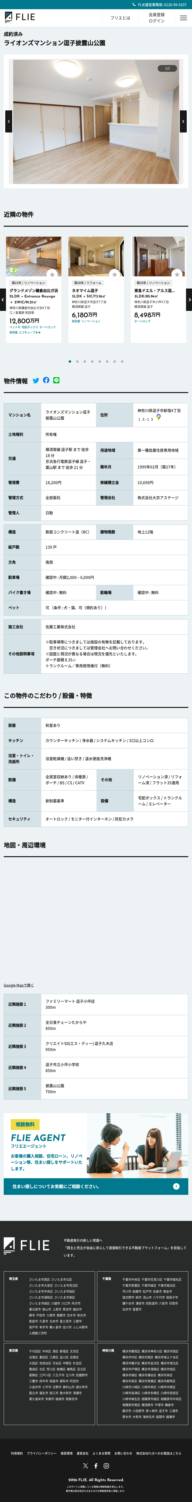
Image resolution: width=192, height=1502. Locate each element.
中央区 (46, 1351)
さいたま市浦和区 (41, 1297)
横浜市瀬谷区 (147, 1375)
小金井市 (35, 1387)
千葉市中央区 (131, 1279)
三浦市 (173, 1410)
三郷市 (77, 1321)
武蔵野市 (82, 1375)
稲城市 (59, 1398)
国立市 (33, 1393)
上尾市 (56, 1309)
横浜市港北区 (170, 1363)
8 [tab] (122, 361)
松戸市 (147, 1291)
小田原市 (138, 1410)
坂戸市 (33, 1327)
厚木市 (126, 1416)
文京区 (74, 1351)
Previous (8, 121)
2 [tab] (77, 361)
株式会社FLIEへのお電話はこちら (158, 1453)
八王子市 (58, 1375)
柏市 (139, 1297)
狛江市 (53, 1393)
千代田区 (35, 1351)
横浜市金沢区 (150, 1363)
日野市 (56, 1387)
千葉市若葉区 (131, 1285)
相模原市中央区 (171, 1398)
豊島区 (33, 1369)
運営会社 (83, 1453)
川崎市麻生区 (131, 1398)
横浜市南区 (146, 1357)
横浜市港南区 (150, 1369)
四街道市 (152, 1303)
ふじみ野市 (80, 1327)
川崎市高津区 (131, 1393)
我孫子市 (172, 1297)
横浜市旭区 (168, 1369)
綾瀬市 (170, 1416)
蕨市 (32, 1315)
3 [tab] (85, 361)
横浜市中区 (129, 1357)
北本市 (53, 1321)
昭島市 (53, 1381)
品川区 (64, 1357)
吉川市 (67, 1327)
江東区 (53, 1357)
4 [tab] (92, 361)
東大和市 (66, 1393)
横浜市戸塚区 (131, 1369)
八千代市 (159, 1297)
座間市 (160, 1416)
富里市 (137, 1309)
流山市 (147, 1297)
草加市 (67, 1309)
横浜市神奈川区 (152, 1351)
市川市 (126, 1291)
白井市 (126, 1309)
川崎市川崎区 (131, 1387)
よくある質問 (101, 1453)
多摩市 (49, 1398)
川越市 (55, 1303)
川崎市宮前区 (170, 1393)
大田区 (33, 1363)
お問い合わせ (123, 1453)
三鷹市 (33, 1381)
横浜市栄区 (165, 1375)
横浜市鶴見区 (131, 1351)
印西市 (173, 1303)
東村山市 (69, 1387)
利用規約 (17, 1453)
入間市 (51, 1315)
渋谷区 (56, 1363)
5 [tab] (99, 361)
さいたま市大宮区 (41, 1285)
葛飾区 (33, 1375)
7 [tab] (114, 361)
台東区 (33, 1357)
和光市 (81, 1315)
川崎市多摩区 (150, 1393)
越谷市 (77, 1309)
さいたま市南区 (64, 1297)
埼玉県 (13, 1278)
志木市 (71, 1315)
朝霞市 (61, 1315)
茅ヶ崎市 (152, 1410)
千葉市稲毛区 (173, 1279)
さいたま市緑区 (39, 1303)
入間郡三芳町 (38, 1333)
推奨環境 (67, 1453)
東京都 (13, 1350)
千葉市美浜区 (167, 1285)
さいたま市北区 (61, 1279)
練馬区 (71, 1369)
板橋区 (61, 1369)
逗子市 (163, 1410)
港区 (55, 1351)
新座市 (33, 1321)
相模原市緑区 (150, 1398)
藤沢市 (126, 1410)
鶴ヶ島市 (55, 1327)
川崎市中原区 (167, 1387)
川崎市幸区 (149, 1387)
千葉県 (106, 1278)
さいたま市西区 (39, 1279)
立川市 (70, 1375)
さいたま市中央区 (41, 1291)
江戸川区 (45, 1375)
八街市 (163, 1303)
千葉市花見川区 (152, 1279)
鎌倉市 (169, 1404)
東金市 (167, 1291)
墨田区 (43, 1357)
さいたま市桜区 (64, 1291)
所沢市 (76, 1303)
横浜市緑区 (129, 1375)
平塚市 (159, 1404)
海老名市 (149, 1416)
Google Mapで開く (19, 985)
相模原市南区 (131, 1404)
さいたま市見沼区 (66, 1285)
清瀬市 (77, 1393)
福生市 (43, 1393)
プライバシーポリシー (42, 1453)
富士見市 (66, 1321)
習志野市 (128, 1297)
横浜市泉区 (129, 1381)
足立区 (81, 1369)
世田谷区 (45, 1363)
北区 (42, 1369)
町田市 (74, 1381)
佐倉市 (157, 1291)
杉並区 (77, 1363)
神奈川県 (108, 1350)
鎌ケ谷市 (128, 1303)
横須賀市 (147, 1404)
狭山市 (46, 1309)
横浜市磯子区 (131, 1363)
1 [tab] (70, 361)
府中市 (43, 1381)
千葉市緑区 (149, 1285)
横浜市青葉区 (147, 1381)
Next (183, 121)
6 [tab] (107, 361)
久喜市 (43, 1321)
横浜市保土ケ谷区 (167, 1357)
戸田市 (40, 1315)
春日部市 (35, 1309)
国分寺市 (82, 1387)
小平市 (46, 1387)
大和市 (137, 1416)
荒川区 (51, 1369)
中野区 (67, 1363)
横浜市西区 (171, 1351)
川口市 (65, 1303)
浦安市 (140, 1303)
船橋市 (137, 1291)
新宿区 (64, 1351)
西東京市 (72, 1398)
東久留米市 (36, 1398)
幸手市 (43, 1327)
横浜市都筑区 (167, 1381)
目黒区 (74, 1357)
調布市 (64, 1381)
